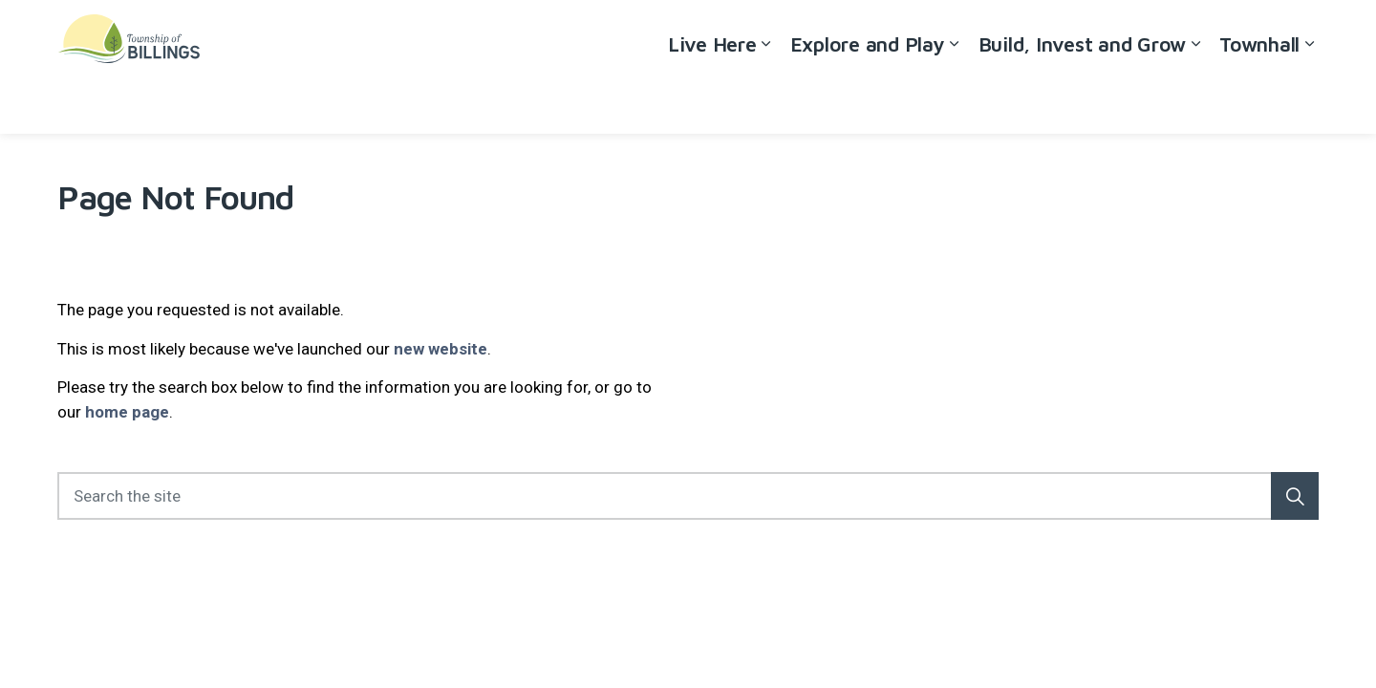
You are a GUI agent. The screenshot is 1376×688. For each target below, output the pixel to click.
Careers (1149, 33)
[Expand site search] (1299, 33)
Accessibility (1066, 33)
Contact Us (1228, 33)
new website (440, 348)
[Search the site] (688, 496)
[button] (1295, 496)
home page (127, 411)
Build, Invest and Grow (1082, 99)
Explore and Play (867, 99)
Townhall (1259, 99)
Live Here (712, 99)
